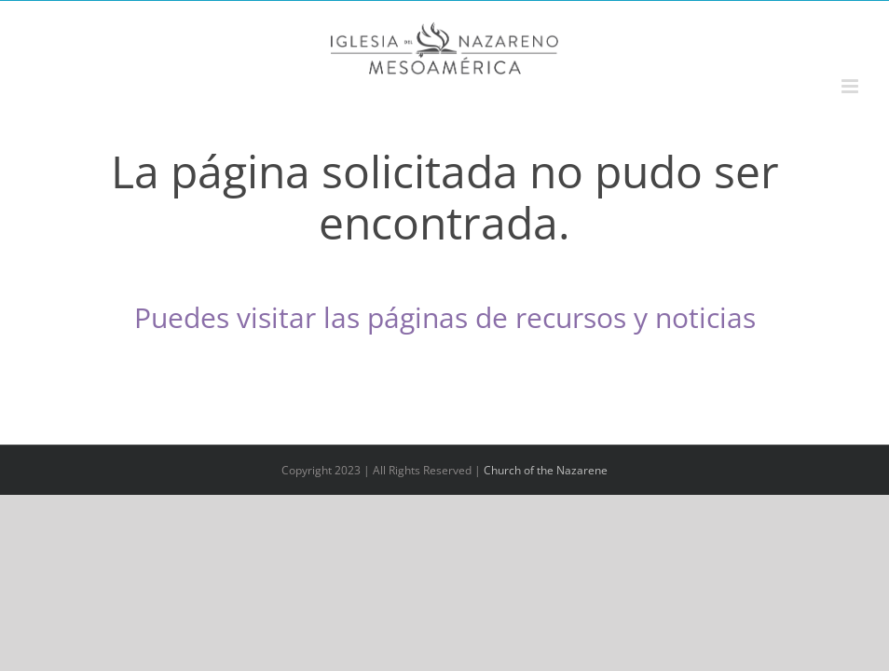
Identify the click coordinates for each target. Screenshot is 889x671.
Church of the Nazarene (546, 470)
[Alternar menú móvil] (851, 86)
